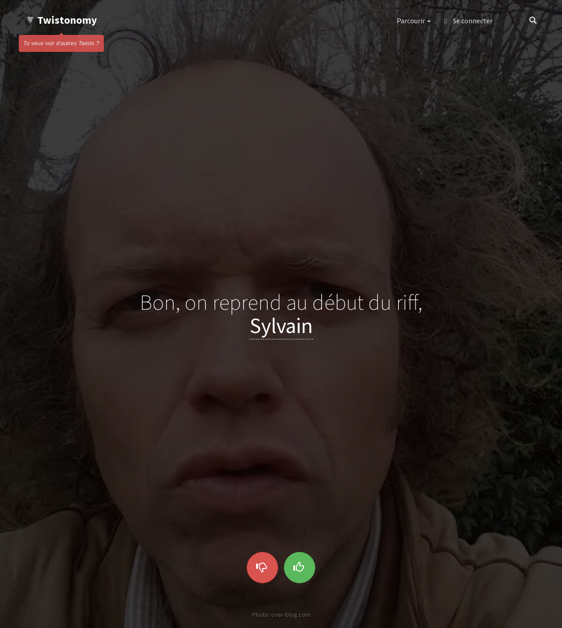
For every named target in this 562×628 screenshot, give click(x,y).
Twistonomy (61, 20)
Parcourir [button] (414, 20)
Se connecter (468, 20)
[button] (510, 20)
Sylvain (281, 325)
